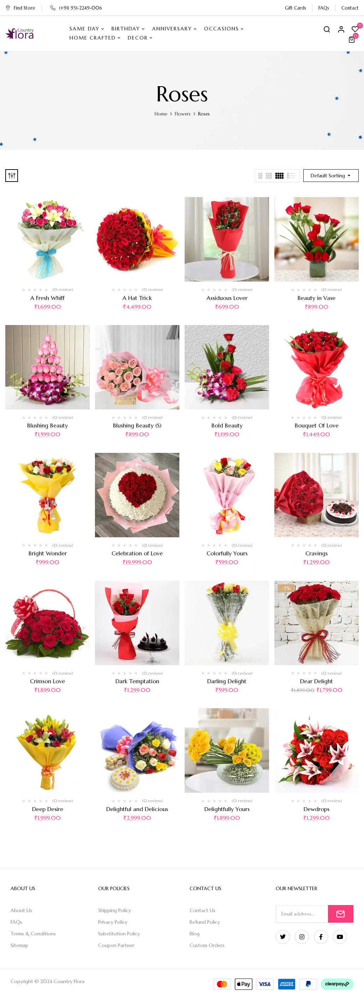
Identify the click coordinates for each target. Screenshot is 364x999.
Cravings (316, 553)
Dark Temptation (137, 681)
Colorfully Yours (227, 553)
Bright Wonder (48, 553)
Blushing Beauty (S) (137, 425)
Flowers (183, 114)
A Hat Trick (137, 297)
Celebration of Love (137, 553)
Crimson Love (47, 681)
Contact (350, 8)
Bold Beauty (227, 425)
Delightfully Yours (227, 808)
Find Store (20, 8)
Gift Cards (295, 8)
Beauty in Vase (316, 297)
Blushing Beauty (47, 425)
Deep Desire (47, 808)
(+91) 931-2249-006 (76, 8)
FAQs (323, 8)
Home (161, 114)
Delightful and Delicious (137, 808)
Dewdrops (316, 808)
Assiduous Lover (227, 297)
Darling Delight (226, 681)
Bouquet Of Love (317, 425)
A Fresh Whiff (47, 297)
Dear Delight (316, 681)
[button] (353, 39)
